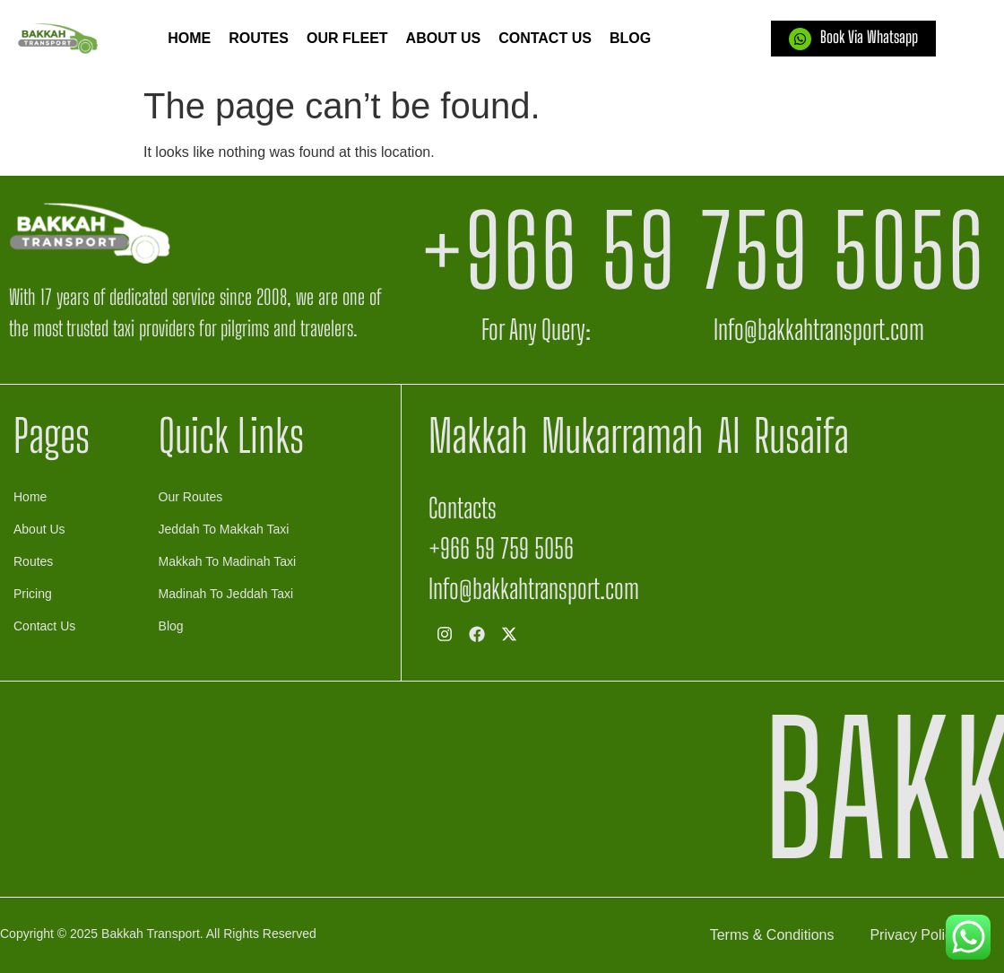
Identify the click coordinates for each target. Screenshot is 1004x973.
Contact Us (545, 38)
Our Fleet (347, 38)
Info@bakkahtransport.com (819, 329)
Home (189, 38)
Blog (630, 38)
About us (443, 38)
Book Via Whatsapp (869, 37)
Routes (259, 38)
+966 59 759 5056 (702, 250)
